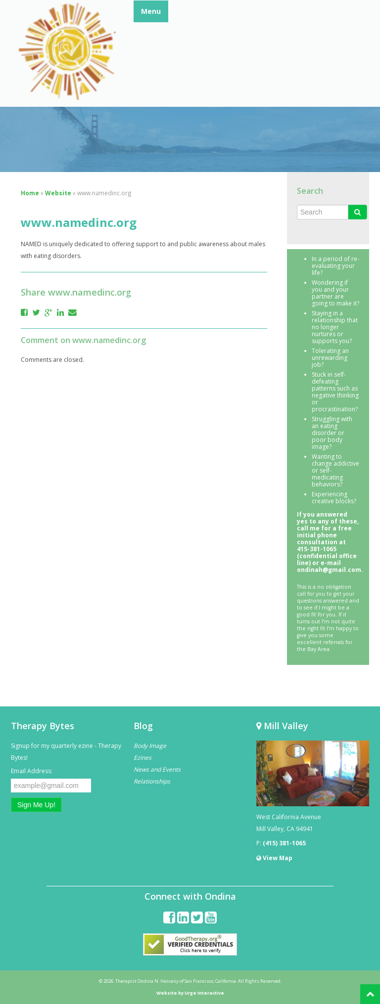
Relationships (152, 781)
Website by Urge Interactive (190, 993)
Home (30, 193)
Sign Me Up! (36, 805)
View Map (274, 858)
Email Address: (31, 771)
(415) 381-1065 (284, 843)
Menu (151, 11)
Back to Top (370, 994)
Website (58, 193)
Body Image (150, 746)
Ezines (142, 757)
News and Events (157, 769)
